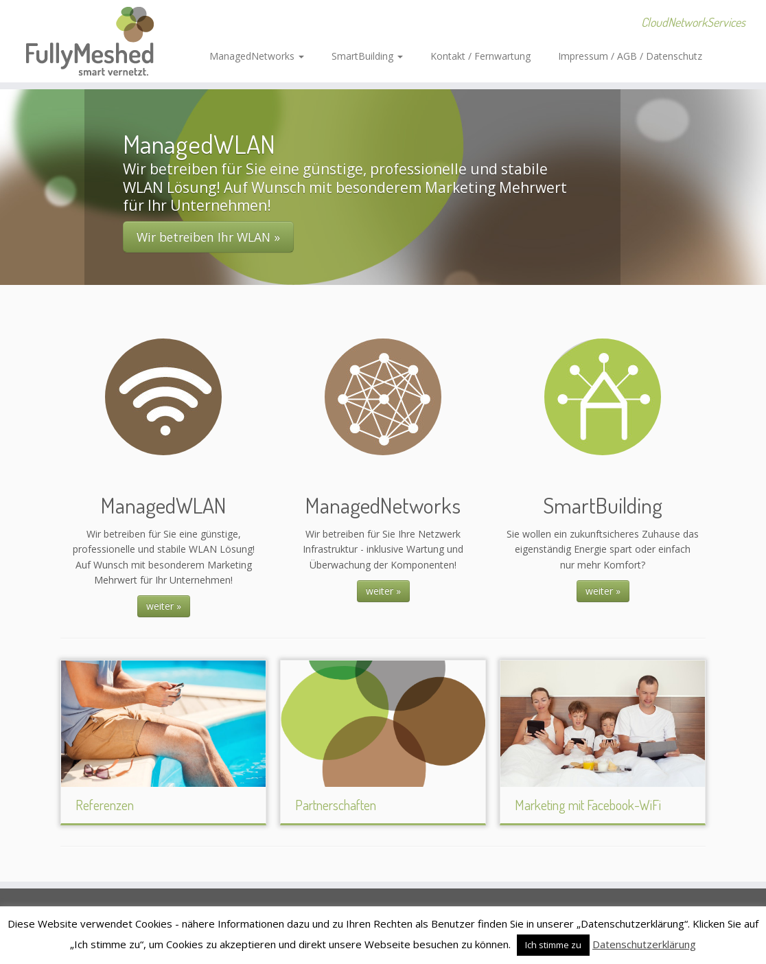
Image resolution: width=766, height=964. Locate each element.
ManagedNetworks (256, 55)
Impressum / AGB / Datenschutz (630, 55)
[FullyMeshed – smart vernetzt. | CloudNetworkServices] (89, 41)
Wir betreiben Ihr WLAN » (208, 237)
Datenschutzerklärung (644, 944)
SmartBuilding (367, 55)
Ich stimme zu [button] (553, 945)
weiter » (163, 605)
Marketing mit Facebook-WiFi (588, 805)
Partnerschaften (335, 805)
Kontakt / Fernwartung (480, 55)
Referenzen (105, 805)
